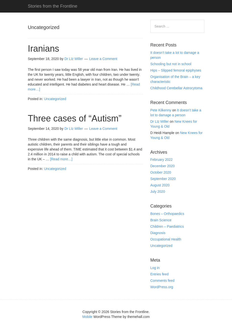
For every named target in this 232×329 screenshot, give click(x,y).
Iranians (43, 49)
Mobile (87, 317)
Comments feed (162, 281)
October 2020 (160, 172)
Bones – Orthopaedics (167, 214)
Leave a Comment (103, 59)
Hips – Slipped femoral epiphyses (175, 70)
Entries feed (159, 274)
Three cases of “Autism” (75, 118)
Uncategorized (55, 99)
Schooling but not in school (170, 64)
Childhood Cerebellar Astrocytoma (176, 88)
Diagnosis (157, 233)
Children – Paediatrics (167, 226)
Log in (155, 268)
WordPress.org (161, 287)
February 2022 (161, 160)
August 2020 (160, 185)
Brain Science (160, 220)
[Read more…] (61, 159)
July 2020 (157, 192)
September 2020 (163, 179)
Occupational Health (165, 239)
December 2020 (162, 166)
